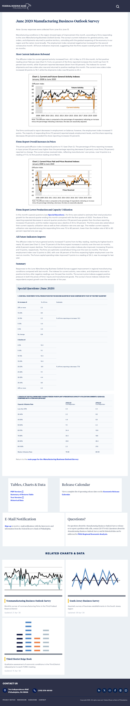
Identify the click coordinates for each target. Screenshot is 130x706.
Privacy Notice (9, 700)
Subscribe (32, 700)
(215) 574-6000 (45, 690)
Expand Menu (124, 6)
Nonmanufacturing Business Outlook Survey (28, 601)
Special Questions (56, 214)
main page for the (53, 459)
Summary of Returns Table (22, 494)
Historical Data (17, 500)
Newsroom (21, 700)
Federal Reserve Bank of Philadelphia (17, 6)
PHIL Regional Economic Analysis (92, 534)
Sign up (8, 526)
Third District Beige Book (19, 659)
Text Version (16, 497)
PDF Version (16, 491)
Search (118, 6)
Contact (42, 700)
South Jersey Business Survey (84, 601)
